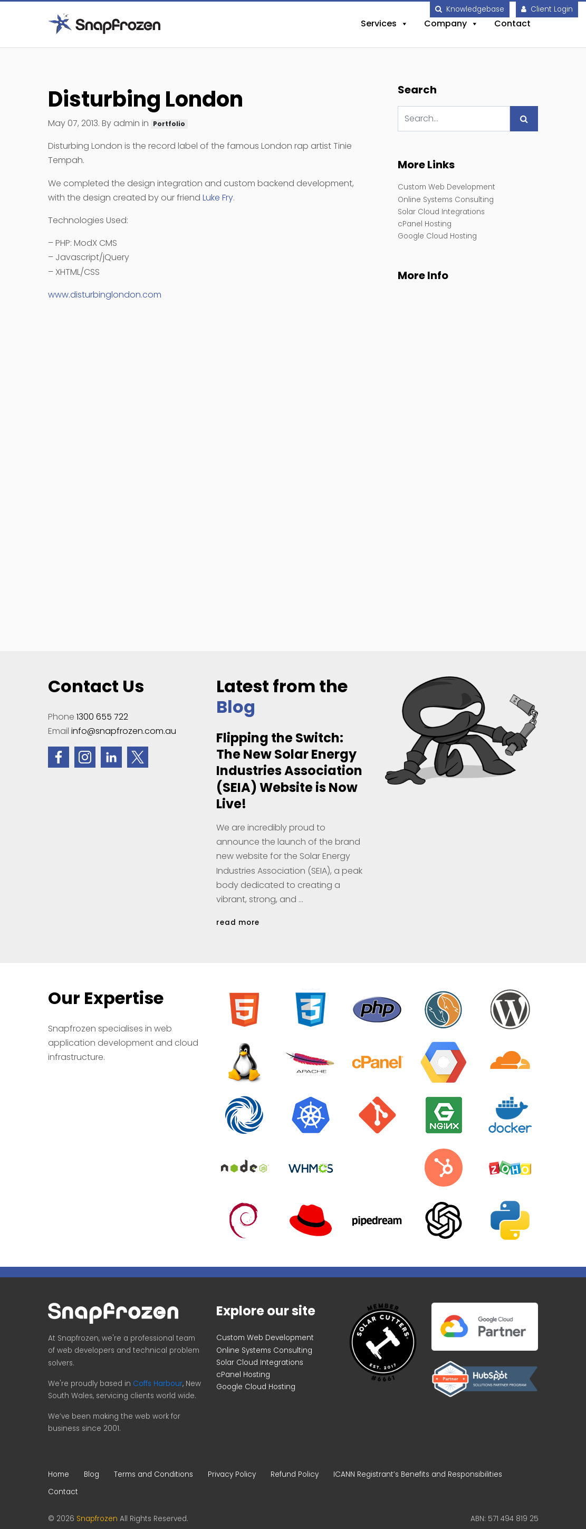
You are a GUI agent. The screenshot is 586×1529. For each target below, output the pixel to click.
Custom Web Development (446, 187)
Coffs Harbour (157, 1384)
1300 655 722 (102, 717)
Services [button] (384, 23)
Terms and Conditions (153, 1474)
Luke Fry (218, 198)
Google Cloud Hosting (437, 236)
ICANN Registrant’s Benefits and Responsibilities (417, 1474)
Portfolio (169, 123)
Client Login (547, 9)
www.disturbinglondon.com (104, 295)
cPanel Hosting (424, 224)
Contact (512, 23)
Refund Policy (295, 1474)
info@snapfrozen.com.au (123, 731)
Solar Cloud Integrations (441, 212)
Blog (235, 707)
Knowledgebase (469, 9)
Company (451, 23)
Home (58, 1474)
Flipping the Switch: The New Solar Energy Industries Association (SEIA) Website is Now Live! (289, 771)
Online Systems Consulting (446, 200)
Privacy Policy (232, 1474)
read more (238, 923)
